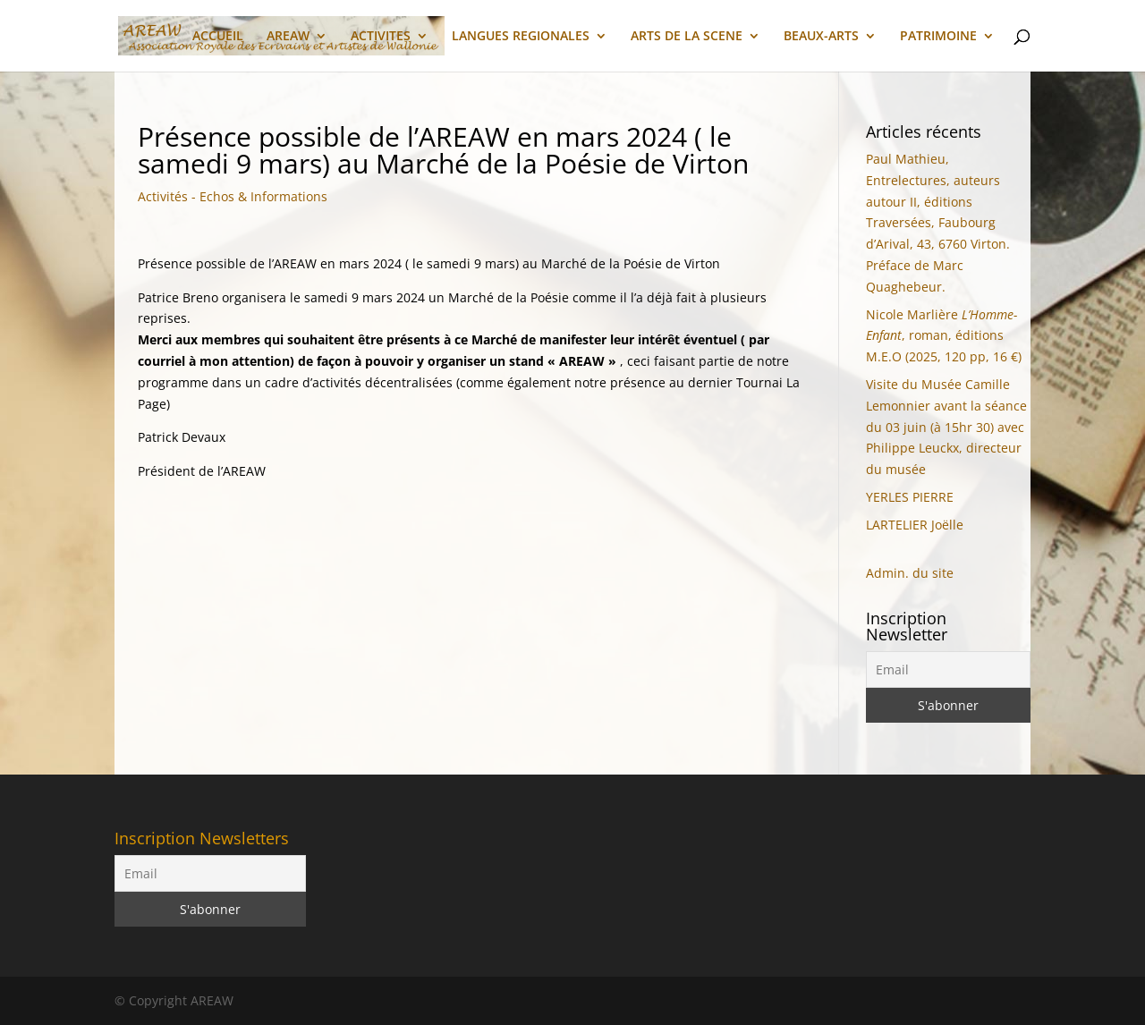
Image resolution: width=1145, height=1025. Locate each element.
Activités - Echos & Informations (232, 196)
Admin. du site (910, 572)
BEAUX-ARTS (821, 37)
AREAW (288, 37)
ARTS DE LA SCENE (686, 37)
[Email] (948, 669)
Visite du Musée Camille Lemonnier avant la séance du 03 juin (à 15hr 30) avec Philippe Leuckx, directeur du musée (946, 427)
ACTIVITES (381, 37)
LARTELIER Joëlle (914, 524)
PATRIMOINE (938, 37)
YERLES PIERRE (910, 496)
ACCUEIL (217, 37)
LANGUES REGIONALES (520, 37)
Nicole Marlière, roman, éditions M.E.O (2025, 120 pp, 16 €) (944, 336)
